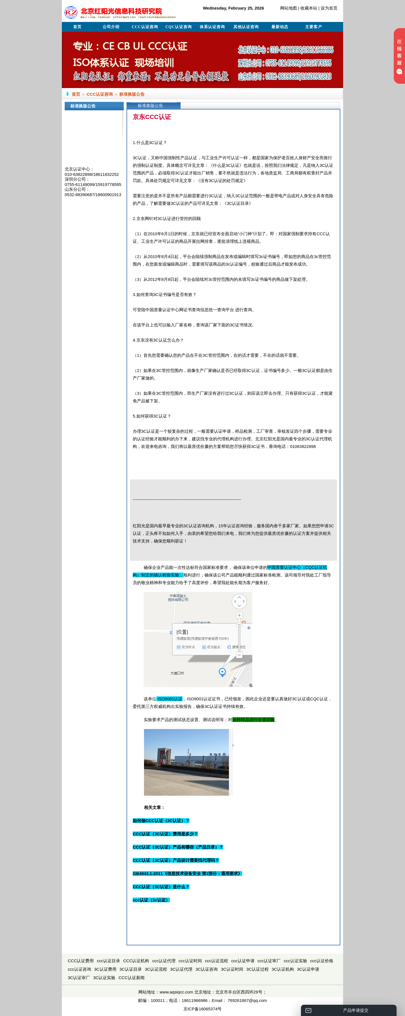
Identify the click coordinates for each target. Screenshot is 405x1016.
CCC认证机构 (136, 960)
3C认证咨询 (206, 969)
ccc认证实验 (295, 960)
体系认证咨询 (212, 27)
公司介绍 (111, 27)
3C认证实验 (104, 977)
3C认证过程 (257, 969)
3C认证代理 (181, 969)
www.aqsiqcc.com (176, 992)
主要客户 (313, 27)
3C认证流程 (156, 969)
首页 (77, 27)
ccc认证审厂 (269, 960)
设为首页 (329, 8)
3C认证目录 (131, 969)
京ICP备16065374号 (202, 1008)
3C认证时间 (232, 969)
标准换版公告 (132, 94)
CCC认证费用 (81, 960)
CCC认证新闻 (131, 977)
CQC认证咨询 (178, 27)
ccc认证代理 (164, 960)
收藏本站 (308, 8)
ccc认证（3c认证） (151, 900)
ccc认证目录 (108, 960)
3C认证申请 (308, 969)
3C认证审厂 (79, 977)
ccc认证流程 (216, 960)
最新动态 (279, 27)
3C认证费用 (105, 969)
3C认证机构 (283, 969)
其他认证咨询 (246, 27)
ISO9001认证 (170, 698)
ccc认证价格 (322, 960)
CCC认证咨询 (145, 27)
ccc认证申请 (243, 960)
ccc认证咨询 (79, 969)
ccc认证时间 (190, 960)
